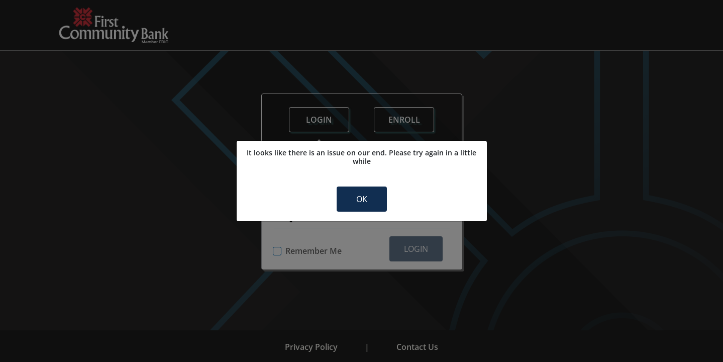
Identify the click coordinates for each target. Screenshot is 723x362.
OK (361, 199)
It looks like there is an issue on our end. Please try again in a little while (361, 157)
